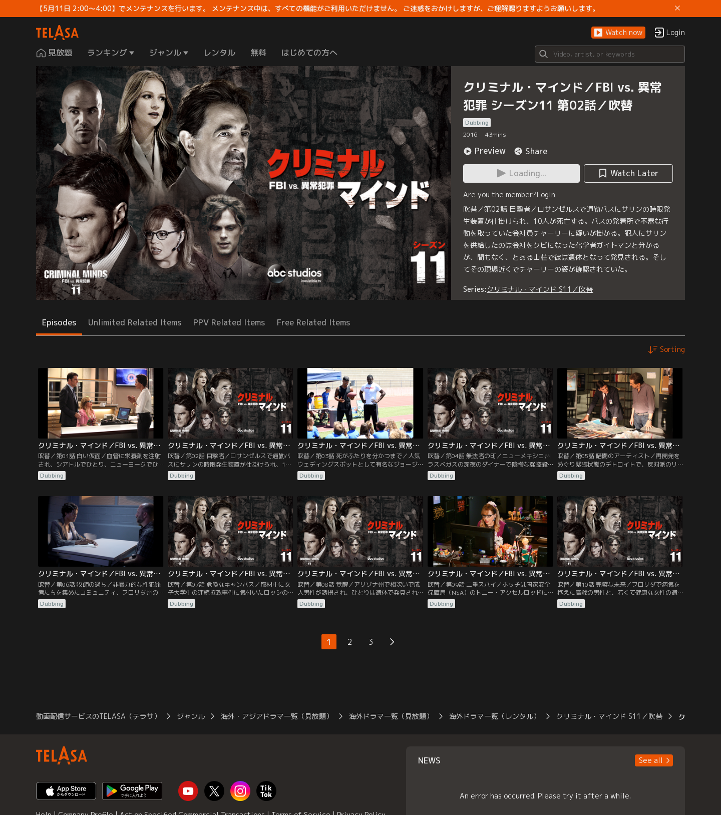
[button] (618, 33)
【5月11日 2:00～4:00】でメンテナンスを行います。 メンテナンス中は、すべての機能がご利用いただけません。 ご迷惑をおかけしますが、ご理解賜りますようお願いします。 (317, 8)
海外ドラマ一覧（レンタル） (494, 716)
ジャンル (191, 716)
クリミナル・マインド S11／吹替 (540, 289)
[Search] (610, 54)
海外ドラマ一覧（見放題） (391, 716)
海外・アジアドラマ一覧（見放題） (277, 716)
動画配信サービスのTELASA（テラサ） (98, 716)
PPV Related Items (229, 322)
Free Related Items (313, 322)
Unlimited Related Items (134, 322)
